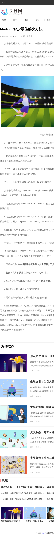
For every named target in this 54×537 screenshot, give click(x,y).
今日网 (43, 533)
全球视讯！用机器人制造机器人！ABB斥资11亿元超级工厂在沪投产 (26, 499)
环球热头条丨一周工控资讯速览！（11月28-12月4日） (27, 487)
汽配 (4, 20)
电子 (15, 20)
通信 (26, 20)
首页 (3, 2)
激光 (37, 20)
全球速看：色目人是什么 (33, 521)
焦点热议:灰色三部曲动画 (10, 521)
